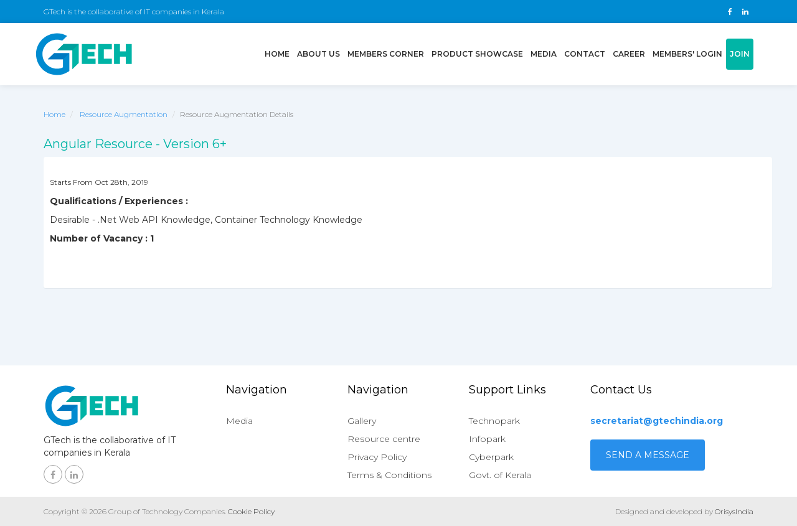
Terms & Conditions (389, 475)
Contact (584, 54)
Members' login (687, 54)
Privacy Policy (377, 457)
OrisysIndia (734, 511)
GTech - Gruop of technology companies (84, 54)
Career (629, 54)
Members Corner (385, 54)
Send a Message (647, 455)
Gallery (361, 420)
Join (740, 54)
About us (318, 54)
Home (279, 53)
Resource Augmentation (123, 114)
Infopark (487, 438)
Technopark (494, 420)
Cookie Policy (251, 511)
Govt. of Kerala (500, 475)
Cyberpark (491, 457)
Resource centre (383, 438)
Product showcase (477, 54)
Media (544, 54)
